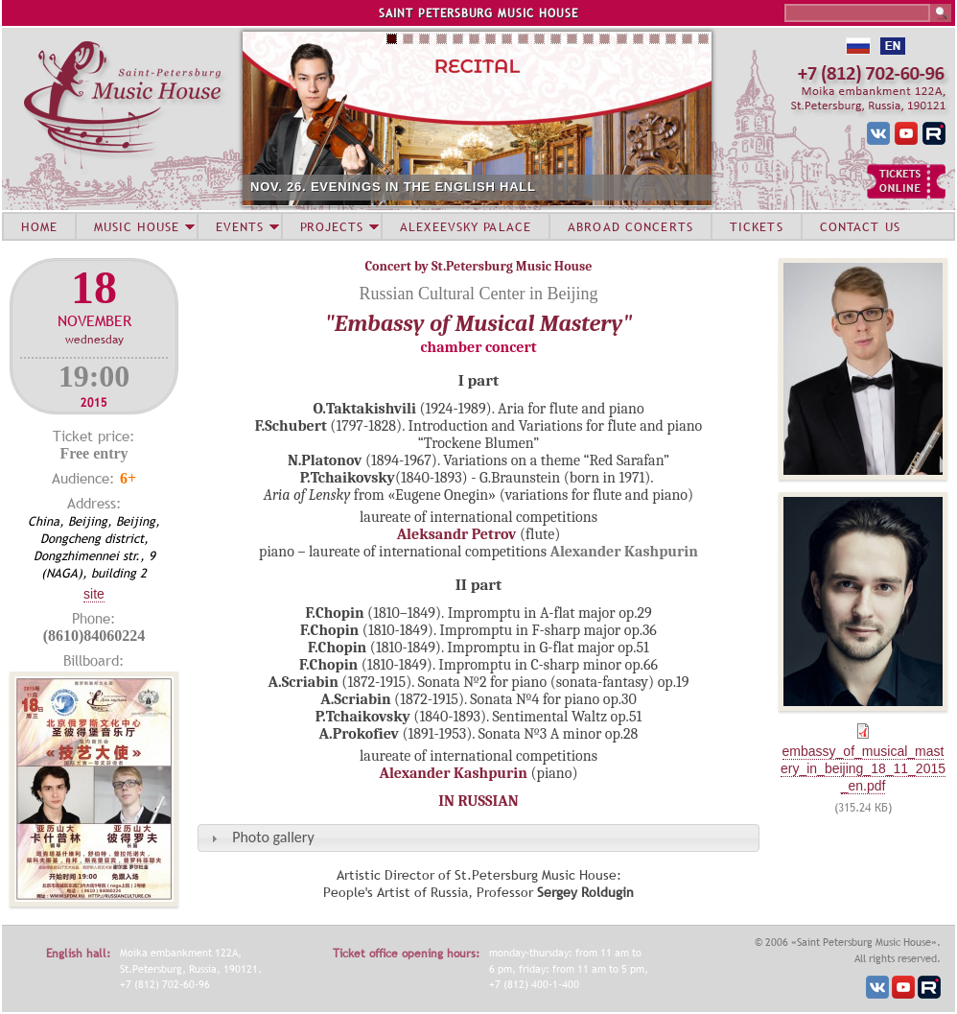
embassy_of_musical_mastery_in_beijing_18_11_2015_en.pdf (863, 768)
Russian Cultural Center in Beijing (479, 293)
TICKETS (756, 226)
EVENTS (240, 226)
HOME (39, 226)
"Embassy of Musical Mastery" (479, 323)
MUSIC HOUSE (136, 226)
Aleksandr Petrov (457, 534)
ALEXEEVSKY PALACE (465, 226)
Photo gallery (273, 837)
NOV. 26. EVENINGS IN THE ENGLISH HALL (393, 186)
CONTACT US (860, 226)
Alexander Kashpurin (453, 773)
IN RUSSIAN (478, 801)
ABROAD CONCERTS (630, 226)
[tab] (478, 838)
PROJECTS (332, 226)
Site (94, 593)
